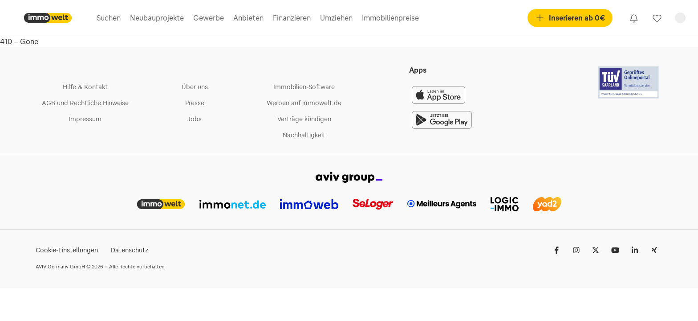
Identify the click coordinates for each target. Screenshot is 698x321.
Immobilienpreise (390, 17)
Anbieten (248, 17)
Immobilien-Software (304, 87)
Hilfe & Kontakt (85, 87)
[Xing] (654, 250)
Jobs (194, 119)
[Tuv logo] (629, 82)
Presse (194, 103)
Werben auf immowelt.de (304, 103)
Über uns (195, 87)
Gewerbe (208, 17)
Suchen (109, 17)
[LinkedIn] (635, 250)
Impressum (85, 119)
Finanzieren (292, 17)
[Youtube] (615, 250)
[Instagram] (576, 250)
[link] (634, 18)
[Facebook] (556, 250)
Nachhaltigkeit (304, 135)
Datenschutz (129, 250)
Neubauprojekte (157, 17)
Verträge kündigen (304, 119)
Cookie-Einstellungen (67, 250)
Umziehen (336, 17)
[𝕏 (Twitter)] (596, 250)
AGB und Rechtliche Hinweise (85, 103)
